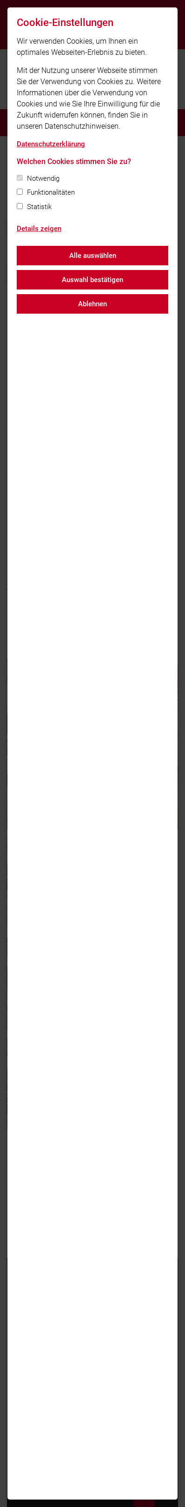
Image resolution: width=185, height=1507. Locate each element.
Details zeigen (39, 228)
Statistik (39, 207)
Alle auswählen (92, 255)
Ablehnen (92, 304)
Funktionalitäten (51, 192)
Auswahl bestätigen (92, 280)
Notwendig (43, 178)
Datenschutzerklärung (51, 144)
